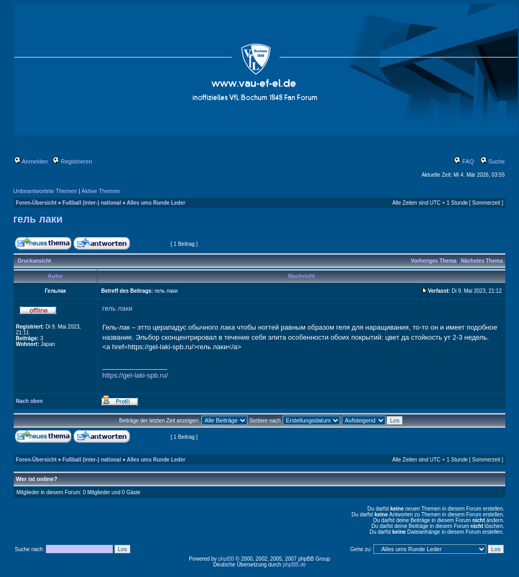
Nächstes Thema (482, 261)
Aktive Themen (100, 191)
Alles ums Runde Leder (156, 203)
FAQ (464, 161)
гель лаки (38, 219)
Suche (492, 161)
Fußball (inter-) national (91, 203)
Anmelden (31, 161)
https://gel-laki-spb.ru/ (135, 375)
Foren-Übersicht (36, 203)
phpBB (226, 559)
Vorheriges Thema (434, 261)
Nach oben (29, 401)
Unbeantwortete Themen (45, 191)
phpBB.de (294, 565)
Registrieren (72, 161)
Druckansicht (34, 261)
